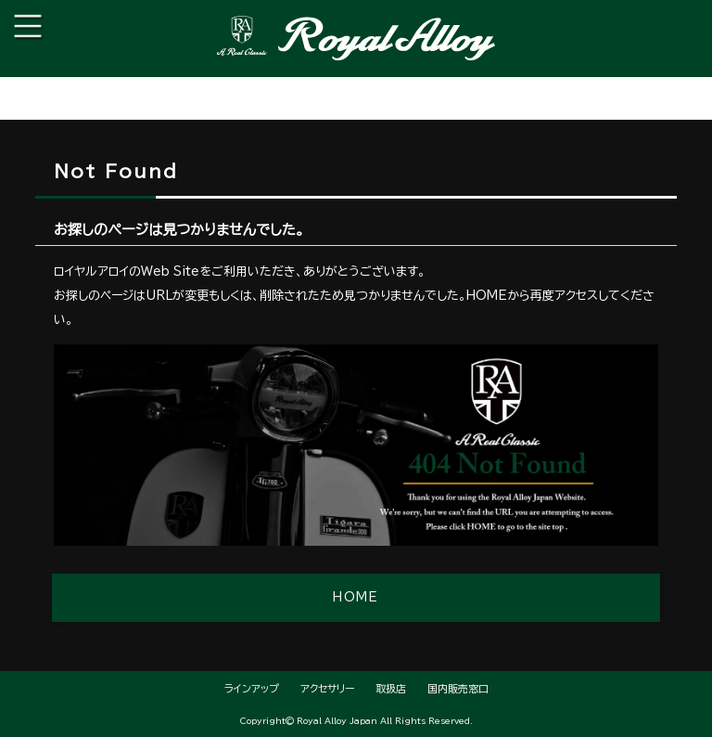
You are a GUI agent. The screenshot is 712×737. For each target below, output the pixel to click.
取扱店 (390, 688)
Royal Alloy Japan (337, 721)
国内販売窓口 (458, 688)
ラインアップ (251, 688)
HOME (355, 597)
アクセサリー (327, 688)
